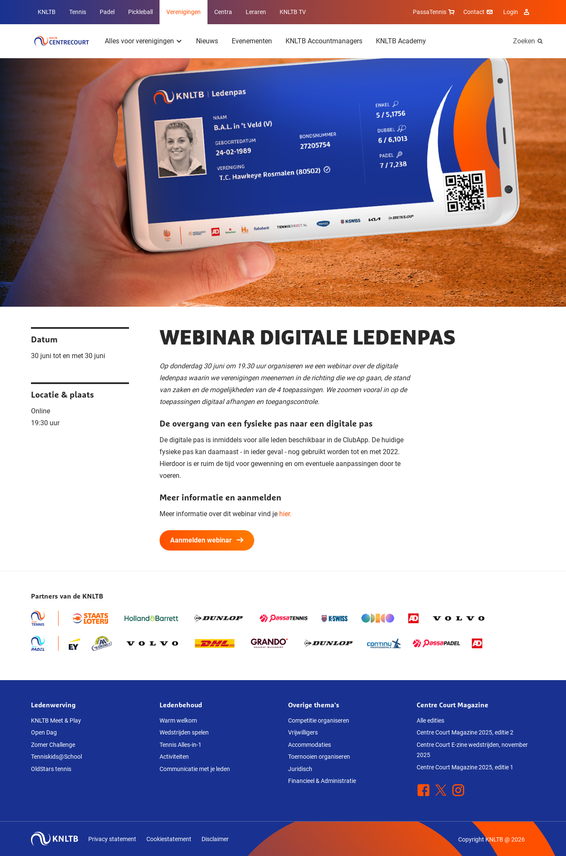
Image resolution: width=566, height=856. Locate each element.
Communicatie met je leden (195, 769)
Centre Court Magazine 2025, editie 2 (465, 732)
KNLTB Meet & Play (56, 720)
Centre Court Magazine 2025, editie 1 (465, 767)
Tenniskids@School (56, 756)
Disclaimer (215, 839)
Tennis (77, 11)
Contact (479, 11)
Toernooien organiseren (319, 756)
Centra (223, 11)
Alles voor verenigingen (139, 41)
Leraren (256, 11)
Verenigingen (183, 11)
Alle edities (430, 720)
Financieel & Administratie (322, 780)
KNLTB (47, 11)
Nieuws (207, 41)
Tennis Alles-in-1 (181, 744)
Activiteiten (174, 756)
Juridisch (300, 769)
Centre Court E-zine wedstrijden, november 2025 (472, 750)
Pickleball (140, 11)
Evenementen (252, 41)
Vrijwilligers (303, 732)
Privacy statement (112, 839)
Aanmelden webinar (207, 540)
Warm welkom (178, 720)
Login (517, 11)
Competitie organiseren (318, 720)
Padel (107, 11)
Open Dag (44, 732)
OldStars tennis (51, 769)
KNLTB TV (293, 11)
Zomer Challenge (53, 744)
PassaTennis (435, 11)
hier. (285, 514)
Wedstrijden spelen (184, 732)
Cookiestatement (168, 839)
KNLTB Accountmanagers (324, 41)
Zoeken (524, 41)
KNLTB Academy (401, 41)
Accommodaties (309, 744)
